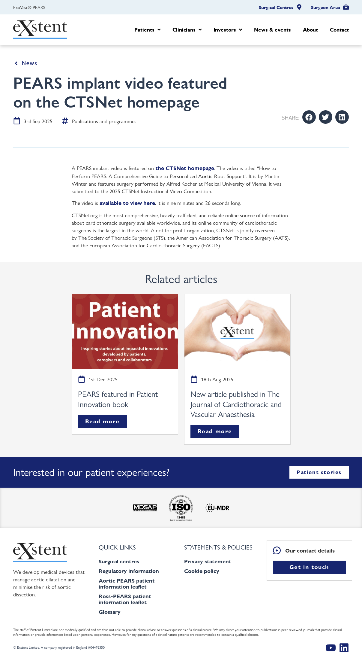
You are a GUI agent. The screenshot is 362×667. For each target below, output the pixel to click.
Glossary (110, 611)
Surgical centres (119, 561)
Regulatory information (129, 571)
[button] (309, 117)
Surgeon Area (325, 8)
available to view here (127, 202)
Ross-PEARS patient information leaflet (125, 599)
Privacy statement (207, 561)
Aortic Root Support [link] (221, 176)
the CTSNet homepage (184, 168)
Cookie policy (201, 571)
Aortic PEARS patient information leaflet (127, 583)
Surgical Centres (276, 8)
